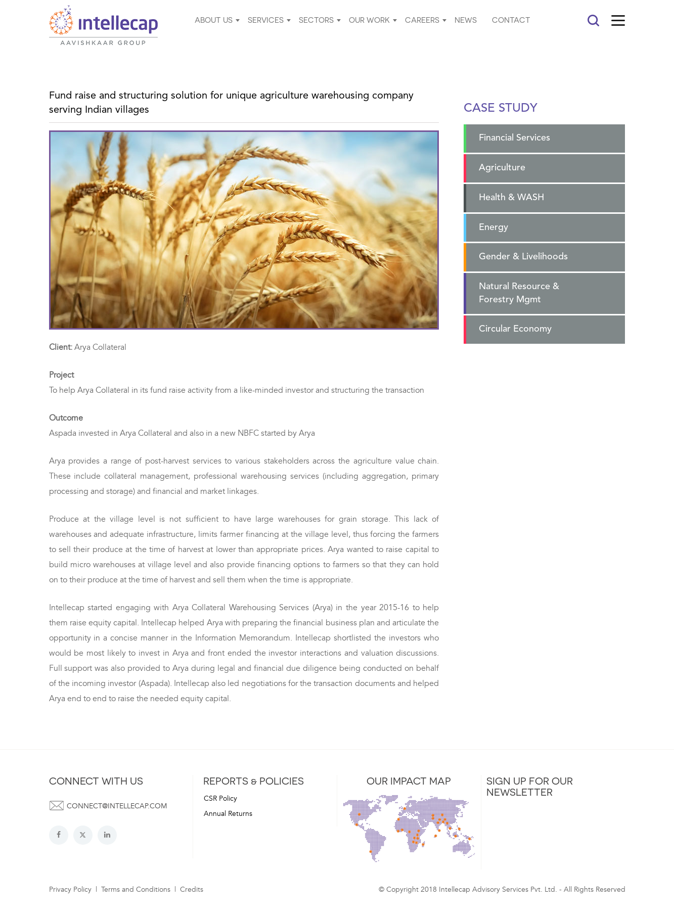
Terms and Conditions (135, 889)
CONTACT (511, 19)
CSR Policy (220, 798)
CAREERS (422, 19)
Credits (191, 889)
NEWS (466, 19)
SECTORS (316, 19)
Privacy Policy (70, 889)
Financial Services (514, 138)
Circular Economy (515, 329)
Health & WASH (511, 197)
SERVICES (266, 19)
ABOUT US (214, 19)
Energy (493, 227)
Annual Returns (228, 813)
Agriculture (502, 167)
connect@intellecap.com (117, 806)
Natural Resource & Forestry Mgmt (519, 293)
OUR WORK (369, 19)
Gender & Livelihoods (523, 256)
